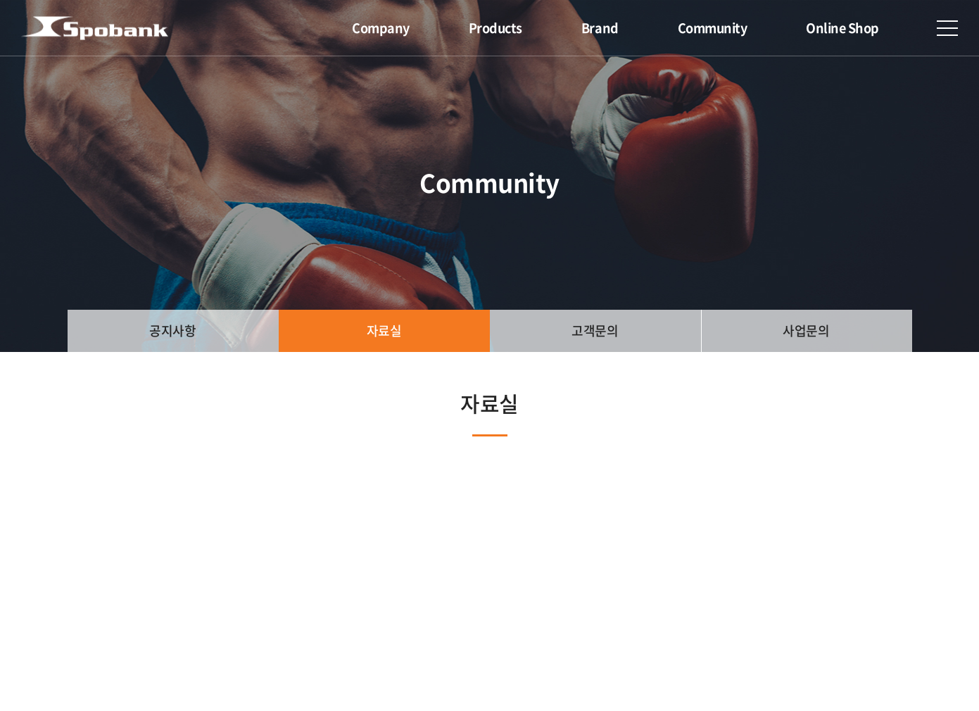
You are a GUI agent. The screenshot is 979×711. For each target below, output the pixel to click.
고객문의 (594, 330)
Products (495, 27)
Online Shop (842, 27)
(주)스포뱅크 (94, 28)
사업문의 (806, 330)
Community (712, 27)
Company (381, 27)
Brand (600, 27)
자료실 (384, 330)
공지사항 (172, 330)
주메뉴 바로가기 (0, 0)
